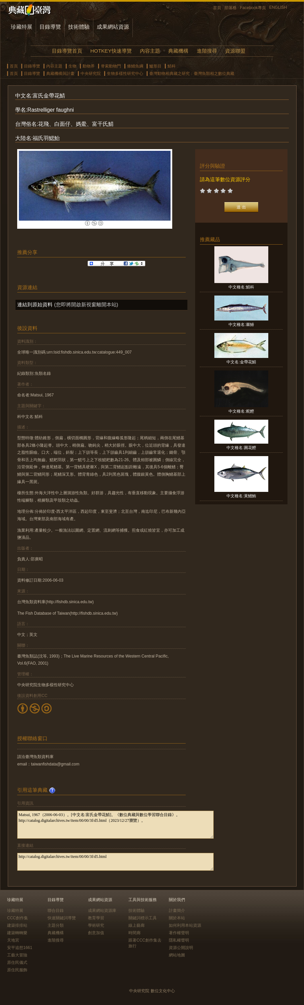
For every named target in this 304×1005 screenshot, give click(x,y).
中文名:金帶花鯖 (241, 362)
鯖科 (172, 66)
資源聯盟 (235, 51)
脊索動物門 (111, 66)
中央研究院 (91, 73)
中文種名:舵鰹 (241, 411)
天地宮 (13, 940)
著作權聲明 (179, 932)
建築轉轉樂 (17, 932)
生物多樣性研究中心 (125, 73)
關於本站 (177, 918)
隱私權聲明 (179, 940)
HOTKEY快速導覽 (110, 51)
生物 (72, 66)
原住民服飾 (17, 970)
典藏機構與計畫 (60, 73)
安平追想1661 (19, 947)
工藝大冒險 (17, 955)
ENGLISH (278, 7)
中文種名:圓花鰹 (241, 447)
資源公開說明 (181, 947)
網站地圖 (177, 955)
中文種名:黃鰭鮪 (241, 496)
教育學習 (96, 918)
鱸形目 (155, 66)
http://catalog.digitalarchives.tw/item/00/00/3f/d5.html (115, 862)
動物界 (89, 66)
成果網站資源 (113, 27)
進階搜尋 (207, 51)
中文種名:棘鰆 (241, 324)
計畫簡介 (177, 910)
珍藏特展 (21, 27)
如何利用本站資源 (185, 925)
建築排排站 (17, 925)
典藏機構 (178, 51)
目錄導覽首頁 (67, 51)
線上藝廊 (136, 925)
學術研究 (96, 925)
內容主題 (150, 51)
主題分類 (56, 925)
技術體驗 (79, 27)
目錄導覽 (50, 27)
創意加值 (96, 932)
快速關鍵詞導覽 (62, 918)
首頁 (217, 7)
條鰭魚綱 (135, 66)
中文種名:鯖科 (241, 287)
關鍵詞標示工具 (142, 918)
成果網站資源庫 (102, 910)
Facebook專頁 (253, 7)
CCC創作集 (17, 918)
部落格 (230, 7)
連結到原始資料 (35, 304)
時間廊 (134, 932)
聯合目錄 (56, 910)
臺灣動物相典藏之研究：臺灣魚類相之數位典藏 (191, 73)
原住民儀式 (17, 962)
